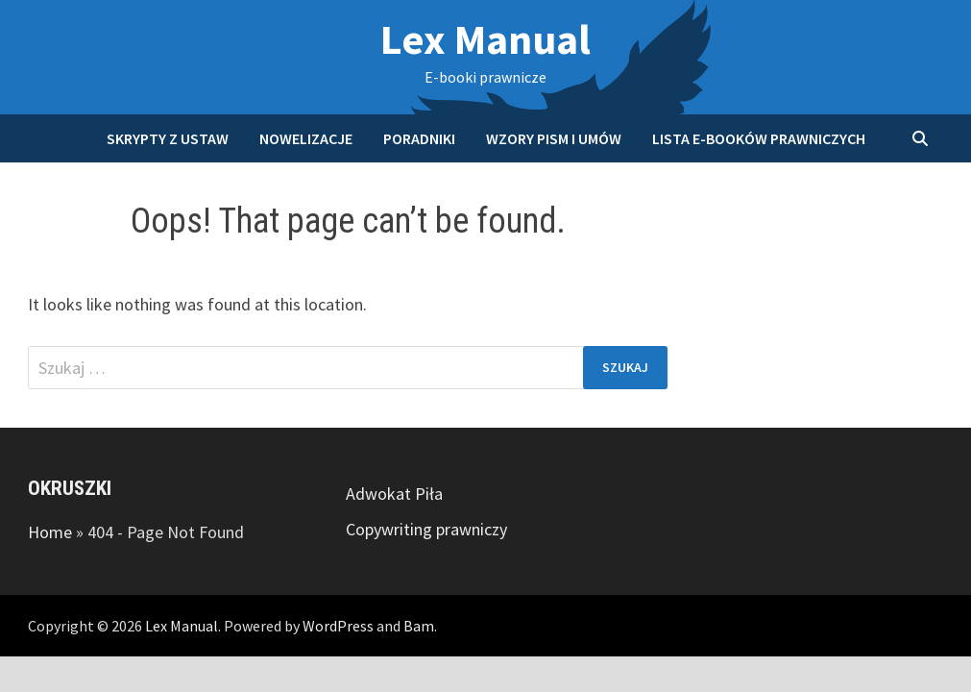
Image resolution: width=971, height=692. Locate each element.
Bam (418, 625)
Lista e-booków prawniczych (758, 138)
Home (50, 532)
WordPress (338, 625)
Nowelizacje (305, 138)
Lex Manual (485, 38)
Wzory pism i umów (553, 138)
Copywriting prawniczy (426, 529)
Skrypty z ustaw (168, 138)
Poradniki (419, 138)
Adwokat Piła (394, 493)
